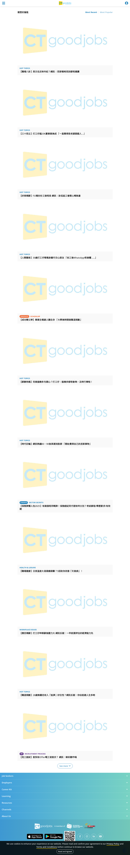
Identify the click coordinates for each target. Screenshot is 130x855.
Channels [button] (65, 809)
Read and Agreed (65, 851)
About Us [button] (65, 816)
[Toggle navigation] (3, 3)
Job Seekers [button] (65, 776)
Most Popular (106, 12)
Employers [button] (65, 782)
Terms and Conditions (46, 847)
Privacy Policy (112, 843)
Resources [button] (65, 802)
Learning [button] (65, 796)
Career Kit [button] (65, 789)
